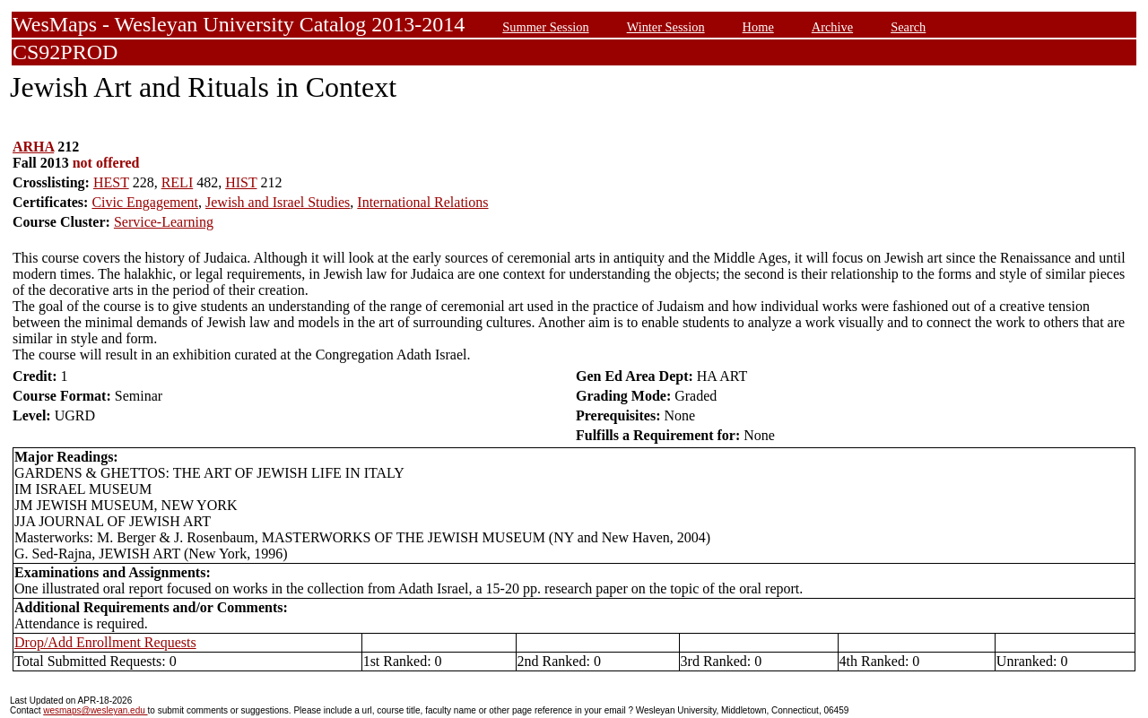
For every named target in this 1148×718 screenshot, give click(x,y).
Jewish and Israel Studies (277, 202)
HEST (111, 182)
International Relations (422, 202)
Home (758, 27)
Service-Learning (163, 221)
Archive (832, 27)
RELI (177, 182)
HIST (241, 182)
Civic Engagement (144, 202)
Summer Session (545, 27)
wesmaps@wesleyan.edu (95, 710)
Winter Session (666, 27)
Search (908, 27)
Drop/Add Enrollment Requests (105, 642)
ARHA (33, 146)
